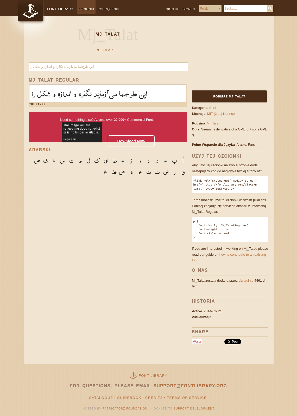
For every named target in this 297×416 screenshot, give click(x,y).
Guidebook (129, 398)
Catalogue (101, 398)
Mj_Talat (213, 123)
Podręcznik (108, 9)
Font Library (153, 376)
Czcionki (86, 9)
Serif (212, 108)
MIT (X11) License (221, 114)
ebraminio (245, 280)
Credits (154, 398)
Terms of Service (187, 398)
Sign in (188, 9)
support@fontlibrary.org (190, 386)
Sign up (172, 9)
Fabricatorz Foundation (125, 408)
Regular (104, 50)
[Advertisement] (224, 56)
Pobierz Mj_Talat (229, 96)
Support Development (194, 408)
